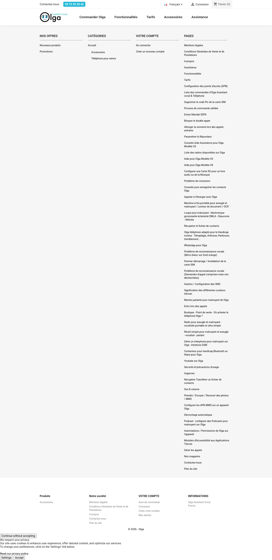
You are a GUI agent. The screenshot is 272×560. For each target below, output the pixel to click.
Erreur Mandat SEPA (195, 114)
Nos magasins (192, 456)
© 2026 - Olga (136, 529)
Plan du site (190, 468)
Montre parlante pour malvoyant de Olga (206, 300)
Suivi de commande (149, 502)
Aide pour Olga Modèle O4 (198, 165)
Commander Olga (92, 17)
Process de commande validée (201, 108)
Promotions (46, 51)
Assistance (199, 17)
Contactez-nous (49, 4)
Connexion (144, 506)
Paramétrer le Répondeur (198, 136)
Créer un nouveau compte (150, 51)
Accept (19, 557)
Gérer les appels (193, 450)
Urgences (189, 373)
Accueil (92, 45)
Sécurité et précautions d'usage (201, 367)
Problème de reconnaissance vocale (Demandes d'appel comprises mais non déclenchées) (206, 274)
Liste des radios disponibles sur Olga (204, 152)
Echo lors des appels (195, 306)
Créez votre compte (149, 510)
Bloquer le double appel (197, 120)
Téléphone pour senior (103, 58)
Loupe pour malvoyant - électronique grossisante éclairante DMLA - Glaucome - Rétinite (206, 216)
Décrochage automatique (198, 414)
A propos (189, 61)
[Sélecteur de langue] (174, 5)
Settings (6, 557)
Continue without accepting (18, 536)
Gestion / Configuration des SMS (202, 284)
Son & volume (191, 389)
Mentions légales (193, 45)
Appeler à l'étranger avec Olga (200, 196)
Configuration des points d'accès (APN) (206, 86)
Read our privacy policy (14, 553)
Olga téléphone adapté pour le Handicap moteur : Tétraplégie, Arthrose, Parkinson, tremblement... (207, 236)
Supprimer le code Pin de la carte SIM (205, 102)
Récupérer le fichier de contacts (201, 226)
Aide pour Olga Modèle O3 (198, 158)
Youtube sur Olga (193, 360)
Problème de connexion (197, 181)
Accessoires (173, 17)
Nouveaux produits (50, 45)
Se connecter (143, 45)
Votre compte (149, 496)
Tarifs (151, 17)
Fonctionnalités (126, 17)
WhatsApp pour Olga (195, 245)
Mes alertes (145, 515)
